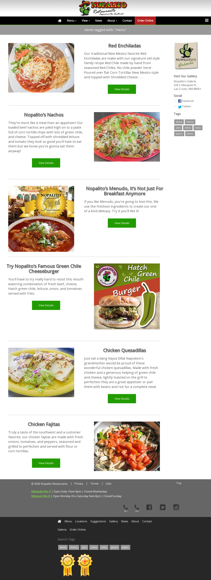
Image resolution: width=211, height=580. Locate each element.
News (98, 20)
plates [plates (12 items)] (190, 133)
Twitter (186, 106)
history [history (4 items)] (190, 121)
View (86, 20)
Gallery (113, 521)
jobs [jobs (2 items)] (178, 127)
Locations (81, 521)
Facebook (188, 101)
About (112, 20)
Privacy (78, 483)
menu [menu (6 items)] (188, 127)
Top (178, 483)
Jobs (108, 483)
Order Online (145, 20)
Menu (71, 20)
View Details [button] (121, 89)
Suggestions (98, 521)
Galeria (62, 529)
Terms (94, 483)
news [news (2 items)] (198, 127)
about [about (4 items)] (179, 121)
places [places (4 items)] (179, 133)
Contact (127, 20)
